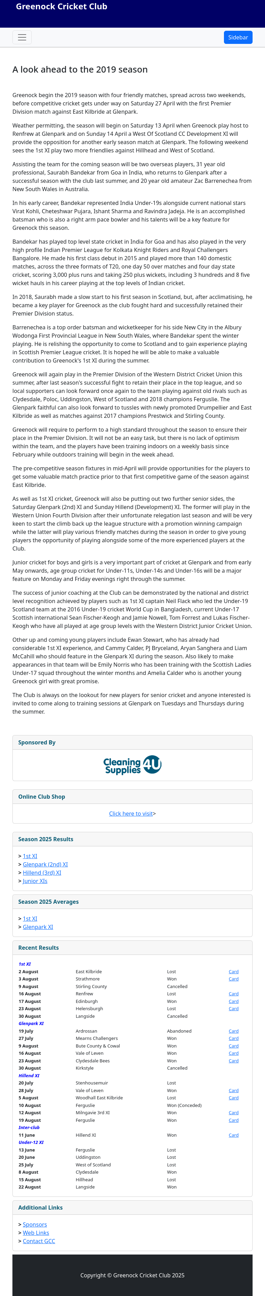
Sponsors (35, 1224)
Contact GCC (39, 1241)
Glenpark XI (38, 927)
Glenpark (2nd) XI (45, 864)
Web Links (36, 1233)
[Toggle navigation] (22, 37)
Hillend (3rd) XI (42, 872)
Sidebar (238, 37)
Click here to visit (131, 813)
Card (234, 971)
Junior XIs (35, 881)
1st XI (30, 856)
